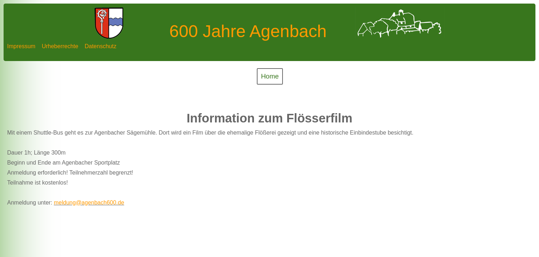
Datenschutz (100, 46)
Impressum (21, 46)
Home (270, 76)
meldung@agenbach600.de (89, 203)
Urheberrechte (60, 46)
